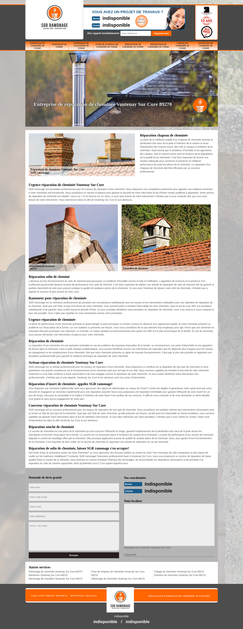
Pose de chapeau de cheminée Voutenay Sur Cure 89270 (118, 573)
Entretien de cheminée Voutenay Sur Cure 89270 (180, 574)
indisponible (111, 18)
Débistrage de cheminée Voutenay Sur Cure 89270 (118, 578)
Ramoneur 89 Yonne (59, 45)
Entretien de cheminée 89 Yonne (205, 45)
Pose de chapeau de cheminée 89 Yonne (106, 45)
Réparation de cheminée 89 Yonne (158, 45)
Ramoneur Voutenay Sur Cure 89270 (48, 574)
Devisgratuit (137, 20)
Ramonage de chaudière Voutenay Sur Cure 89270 (55, 578)
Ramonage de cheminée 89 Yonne (37, 45)
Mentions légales (83, 595)
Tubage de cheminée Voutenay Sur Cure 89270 (179, 571)
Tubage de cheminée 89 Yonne (182, 45)
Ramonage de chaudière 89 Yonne (81, 45)
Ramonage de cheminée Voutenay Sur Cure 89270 (55, 571)
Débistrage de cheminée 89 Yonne (133, 45)
